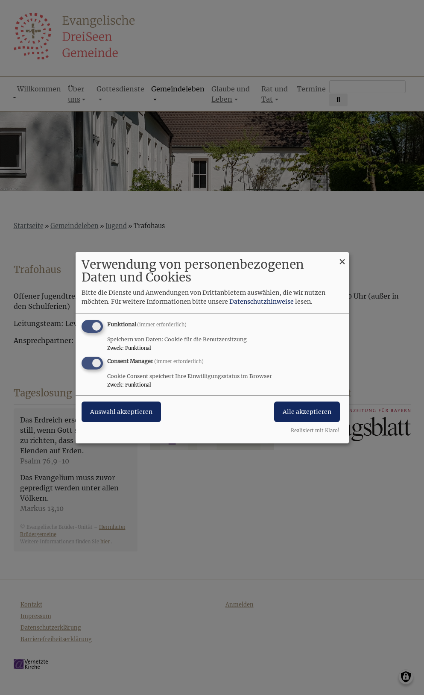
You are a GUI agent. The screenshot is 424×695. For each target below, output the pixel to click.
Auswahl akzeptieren (121, 412)
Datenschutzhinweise (261, 301)
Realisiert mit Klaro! (315, 431)
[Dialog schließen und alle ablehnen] (342, 257)
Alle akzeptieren (307, 412)
